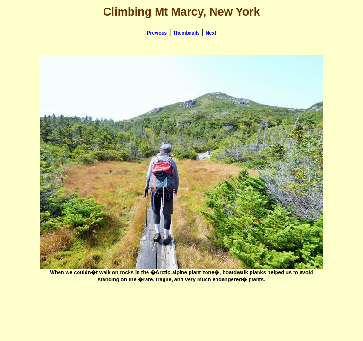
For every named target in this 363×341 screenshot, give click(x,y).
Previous (157, 33)
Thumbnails (186, 33)
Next (211, 33)
